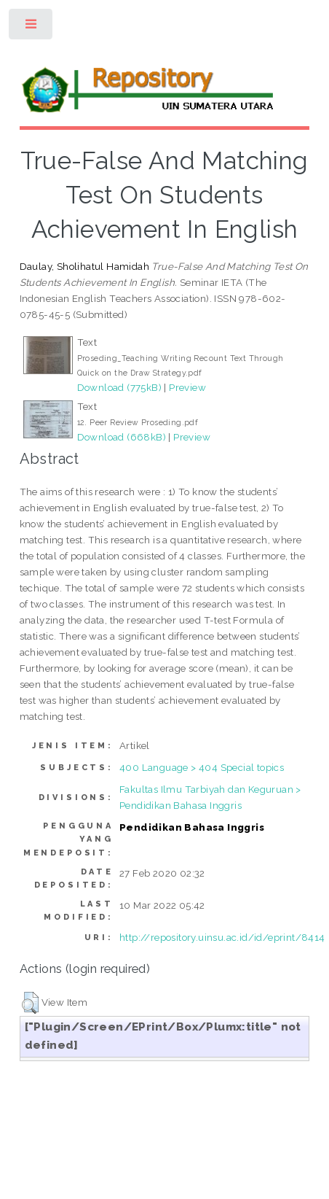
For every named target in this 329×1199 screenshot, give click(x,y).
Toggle (31, 27)
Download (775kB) (119, 387)
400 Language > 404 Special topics (201, 767)
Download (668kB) (121, 437)
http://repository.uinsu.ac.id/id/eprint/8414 (222, 937)
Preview (187, 387)
